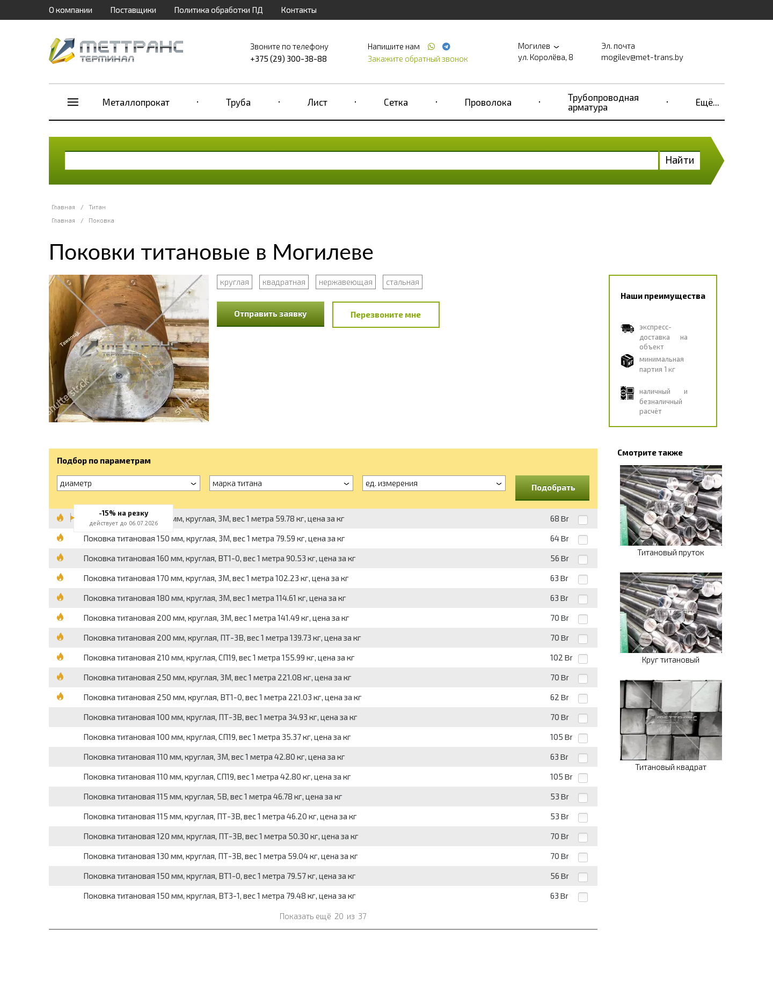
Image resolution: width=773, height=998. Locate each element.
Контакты (299, 9)
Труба (238, 102)
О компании (70, 9)
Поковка (101, 220)
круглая (234, 282)
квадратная (283, 282)
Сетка (396, 102)
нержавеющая (346, 282)
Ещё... (707, 102)
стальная (402, 282)
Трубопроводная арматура (603, 102)
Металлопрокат (136, 102)
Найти (680, 159)
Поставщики (133, 9)
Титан (97, 206)
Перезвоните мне (386, 314)
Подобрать (553, 487)
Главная (63, 206)
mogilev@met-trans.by (642, 57)
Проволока (488, 102)
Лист (317, 102)
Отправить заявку (270, 313)
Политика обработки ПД (218, 9)
